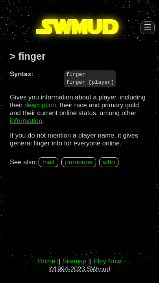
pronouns (78, 162)
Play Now (107, 261)
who (109, 162)
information (26, 121)
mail (48, 162)
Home (46, 261)
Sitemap (75, 261)
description (40, 105)
